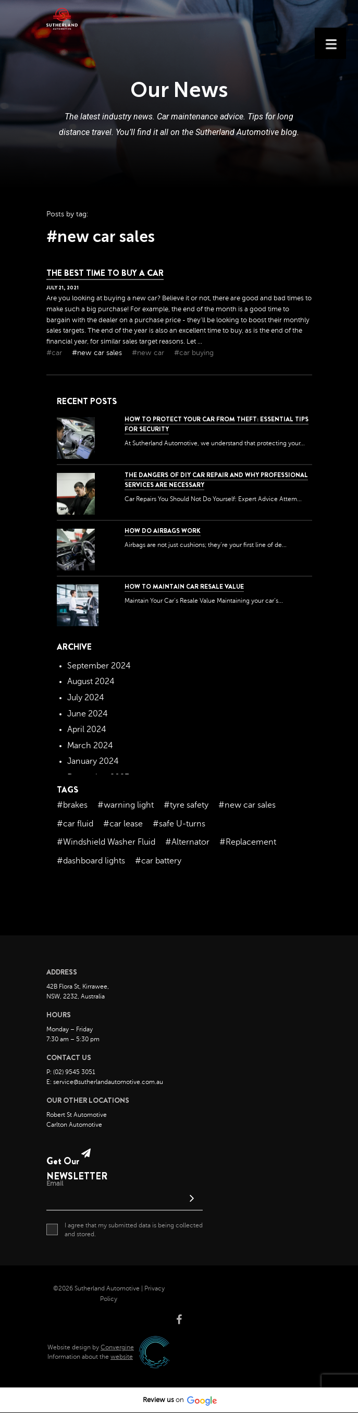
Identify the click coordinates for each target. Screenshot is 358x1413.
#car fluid (75, 824)
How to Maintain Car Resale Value (184, 586)
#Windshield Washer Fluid (106, 842)
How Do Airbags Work (163, 530)
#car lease (123, 824)
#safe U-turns (179, 824)
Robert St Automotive (76, 1114)
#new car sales (98, 353)
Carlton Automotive (74, 1124)
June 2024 (87, 713)
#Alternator (187, 842)
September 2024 (99, 666)
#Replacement (247, 842)
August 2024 (91, 681)
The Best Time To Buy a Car (105, 273)
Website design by (90, 1347)
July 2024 (85, 697)
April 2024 (86, 729)
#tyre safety (186, 805)
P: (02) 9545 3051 (70, 1072)
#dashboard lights (91, 861)
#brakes (72, 805)
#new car (149, 353)
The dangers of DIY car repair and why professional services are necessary (216, 480)
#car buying (194, 353)
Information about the (90, 1356)
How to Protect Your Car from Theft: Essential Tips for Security (216, 424)
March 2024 (90, 745)
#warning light (125, 805)
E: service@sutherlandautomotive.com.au (104, 1082)
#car (55, 353)
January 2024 (93, 761)
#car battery (158, 861)
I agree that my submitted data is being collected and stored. (124, 1229)
